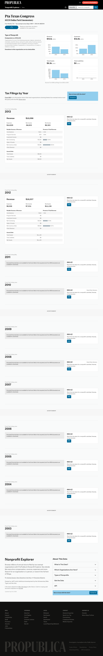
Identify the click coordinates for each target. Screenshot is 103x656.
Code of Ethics (73, 647)
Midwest (46, 613)
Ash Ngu (28, 578)
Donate (84, 613)
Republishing (83, 647)
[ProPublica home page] (35, 647)
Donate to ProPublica (90, 2)
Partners (7, 622)
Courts (26, 617)
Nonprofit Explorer (12, 7)
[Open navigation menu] (80, 2)
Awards (7, 624)
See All (26, 624)
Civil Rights (27, 615)
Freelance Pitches (68, 619)
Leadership (8, 617)
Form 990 (8, 97)
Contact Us (73, 97)
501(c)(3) (18, 38)
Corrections (66, 617)
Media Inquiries (67, 622)
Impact (7, 615)
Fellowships (8, 628)
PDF (69, 123)
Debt (25, 622)
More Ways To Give (88, 615)
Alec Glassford (21, 578)
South (45, 617)
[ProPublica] (13, 2)
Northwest (46, 615)
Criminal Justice (29, 619)
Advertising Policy (74, 650)
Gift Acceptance (85, 650)
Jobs (6, 626)
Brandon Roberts (39, 578)
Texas (23, 7)
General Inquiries (68, 613)
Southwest (46, 619)
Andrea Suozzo (11, 578)
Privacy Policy (92, 647)
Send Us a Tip (67, 615)
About (7, 613)
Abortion (27, 613)
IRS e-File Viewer (23, 587)
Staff (6, 619)
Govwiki (21, 588)
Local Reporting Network (51, 624)
